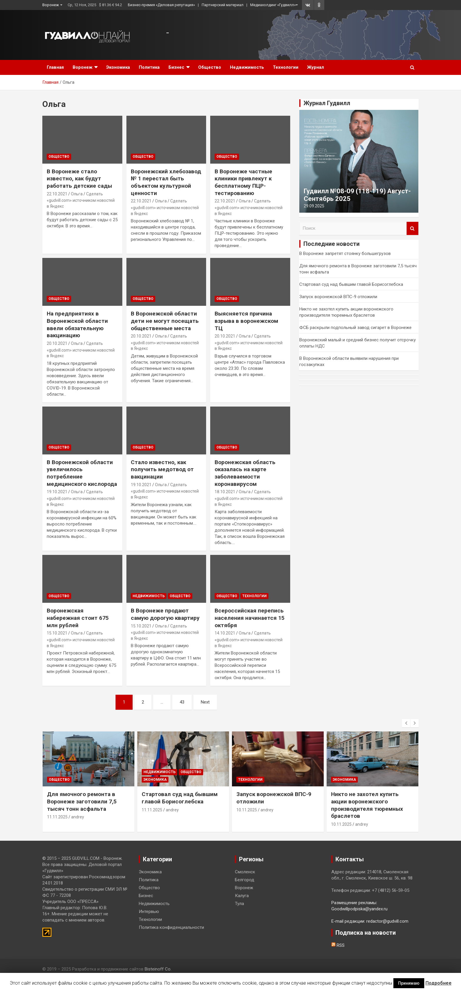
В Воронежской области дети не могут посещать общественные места (165, 320)
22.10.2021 (57, 194)
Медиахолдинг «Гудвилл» (273, 5)
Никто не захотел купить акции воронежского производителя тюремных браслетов (367, 805)
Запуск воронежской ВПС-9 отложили (338, 296)
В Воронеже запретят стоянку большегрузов (345, 253)
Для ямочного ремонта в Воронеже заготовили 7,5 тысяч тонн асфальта (82, 801)
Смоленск (245, 871)
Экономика (118, 67)
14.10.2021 (225, 633)
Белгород (244, 879)
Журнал (315, 67)
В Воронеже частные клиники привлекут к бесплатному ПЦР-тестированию (243, 182)
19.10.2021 (57, 491)
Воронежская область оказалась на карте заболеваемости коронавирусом (245, 473)
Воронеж (50, 5)
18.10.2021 (225, 491)
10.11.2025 (246, 810)
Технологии (285, 67)
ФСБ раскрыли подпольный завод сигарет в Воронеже (355, 327)
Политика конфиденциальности (171, 927)
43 (182, 702)
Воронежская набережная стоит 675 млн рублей (78, 617)
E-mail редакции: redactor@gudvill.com (369, 921)
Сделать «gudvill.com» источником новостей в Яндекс (81, 200)
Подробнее (438, 983)
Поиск (412, 228)
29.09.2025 (314, 206)
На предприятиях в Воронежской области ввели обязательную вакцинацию (77, 324)
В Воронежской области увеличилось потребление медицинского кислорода (82, 473)
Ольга (77, 194)
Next (205, 702)
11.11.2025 (57, 817)
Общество (209, 67)
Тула (239, 903)
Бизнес (176, 67)
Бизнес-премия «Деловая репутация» (161, 5)
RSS (338, 945)
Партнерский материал (222, 5)
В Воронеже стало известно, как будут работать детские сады (79, 178)
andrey (77, 817)
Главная (55, 67)
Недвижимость (247, 67)
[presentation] (406, 723)
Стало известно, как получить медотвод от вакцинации (162, 469)
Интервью (149, 911)
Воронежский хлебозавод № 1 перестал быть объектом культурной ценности (166, 182)
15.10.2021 (57, 633)
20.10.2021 (57, 343)
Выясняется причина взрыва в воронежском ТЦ (246, 320)
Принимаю (409, 983)
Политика (149, 67)
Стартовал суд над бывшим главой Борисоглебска (351, 284)
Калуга (242, 895)
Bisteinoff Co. (158, 969)
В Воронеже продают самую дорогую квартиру (165, 614)
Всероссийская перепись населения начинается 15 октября (250, 617)
